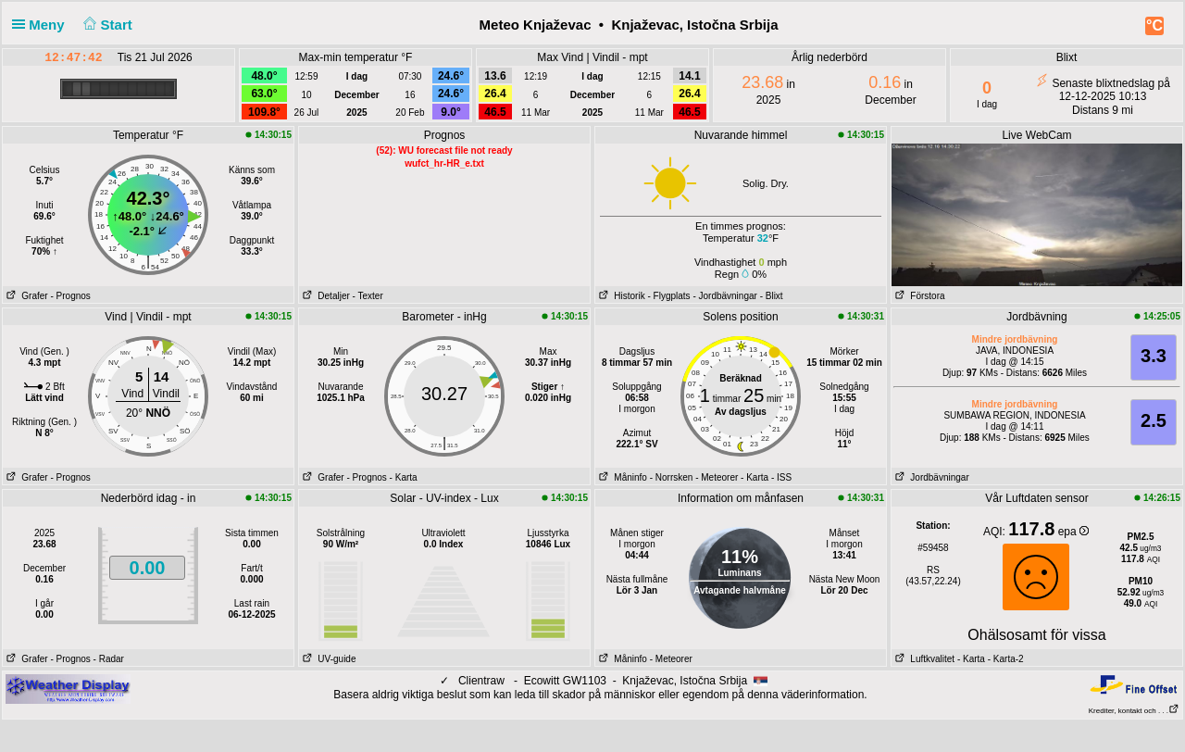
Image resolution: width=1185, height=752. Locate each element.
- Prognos (70, 296)
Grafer (25, 296)
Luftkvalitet (923, 659)
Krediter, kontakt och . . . (1134, 711)
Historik (620, 296)
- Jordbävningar (724, 296)
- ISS (781, 477)
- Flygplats (668, 296)
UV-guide (327, 659)
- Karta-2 (1004, 659)
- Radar (109, 659)
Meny (42, 24)
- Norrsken (671, 477)
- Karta (404, 477)
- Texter (368, 296)
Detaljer (324, 296)
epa (1073, 531)
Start (106, 24)
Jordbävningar (930, 477)
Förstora (918, 296)
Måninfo (621, 477)
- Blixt (771, 296)
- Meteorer (716, 477)
